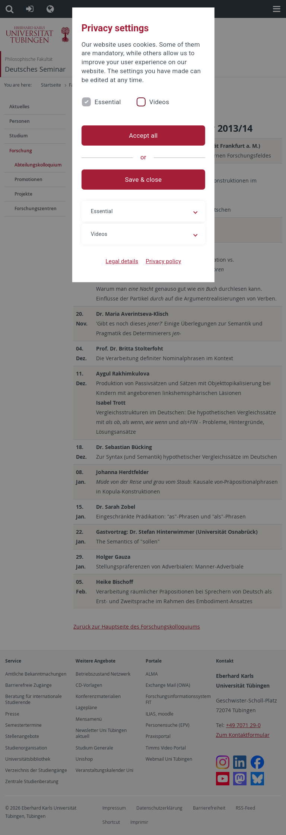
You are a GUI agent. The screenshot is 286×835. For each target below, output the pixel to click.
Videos (159, 102)
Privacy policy (163, 261)
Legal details (121, 261)
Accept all (142, 135)
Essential (107, 102)
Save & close (143, 179)
